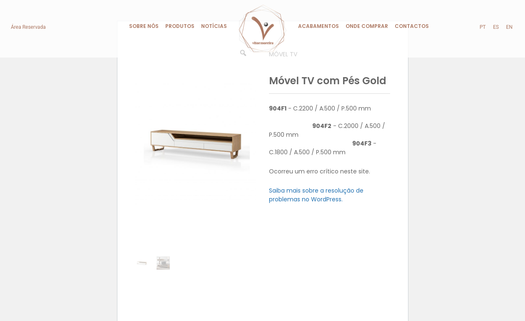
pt (483, 27)
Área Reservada (28, 27)
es (496, 27)
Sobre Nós (144, 26)
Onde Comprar (367, 26)
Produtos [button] (179, 26)
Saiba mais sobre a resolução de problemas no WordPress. (316, 194)
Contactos (412, 26)
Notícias (214, 26)
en (509, 27)
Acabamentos (318, 26)
